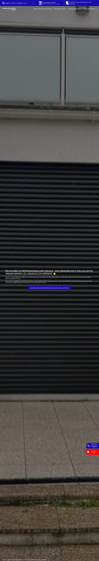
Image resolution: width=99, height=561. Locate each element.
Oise (39, 559)
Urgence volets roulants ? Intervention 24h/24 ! (81, 9)
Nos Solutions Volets (60, 9)
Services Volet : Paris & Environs (42, 9)
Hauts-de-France (33, 559)
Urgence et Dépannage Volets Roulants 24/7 (17, 559)
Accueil (4, 559)
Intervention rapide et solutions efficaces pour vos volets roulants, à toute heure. (49, 288)
